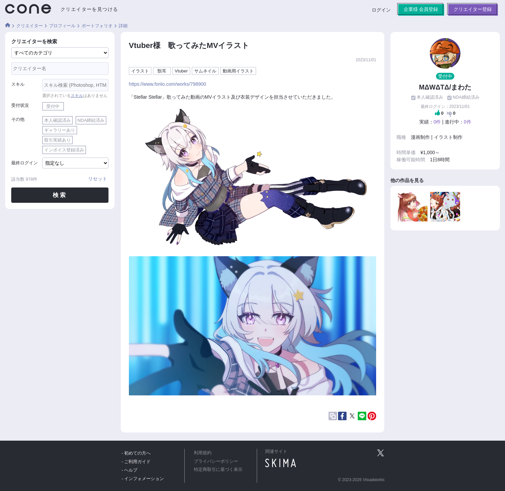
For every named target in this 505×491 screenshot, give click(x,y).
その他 (17, 119)
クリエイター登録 (473, 9)
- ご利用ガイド (136, 461)
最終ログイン (24, 162)
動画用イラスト (238, 70)
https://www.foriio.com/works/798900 (167, 84)
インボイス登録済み (64, 149)
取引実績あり (57, 140)
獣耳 (161, 70)
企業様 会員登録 (420, 9)
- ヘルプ (130, 470)
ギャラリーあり (59, 130)
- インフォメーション (143, 478)
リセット (97, 178)
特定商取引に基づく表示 (218, 469)
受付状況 (20, 105)
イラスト (140, 70)
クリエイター (29, 25)
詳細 (123, 25)
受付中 (53, 106)
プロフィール (62, 25)
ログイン (380, 10)
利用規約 (203, 453)
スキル (17, 84)
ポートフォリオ (97, 25)
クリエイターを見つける (89, 9)
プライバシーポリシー (216, 461)
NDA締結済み (91, 120)
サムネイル (205, 70)
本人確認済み (57, 120)
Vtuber (181, 70)
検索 (60, 195)
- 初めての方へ (136, 453)
